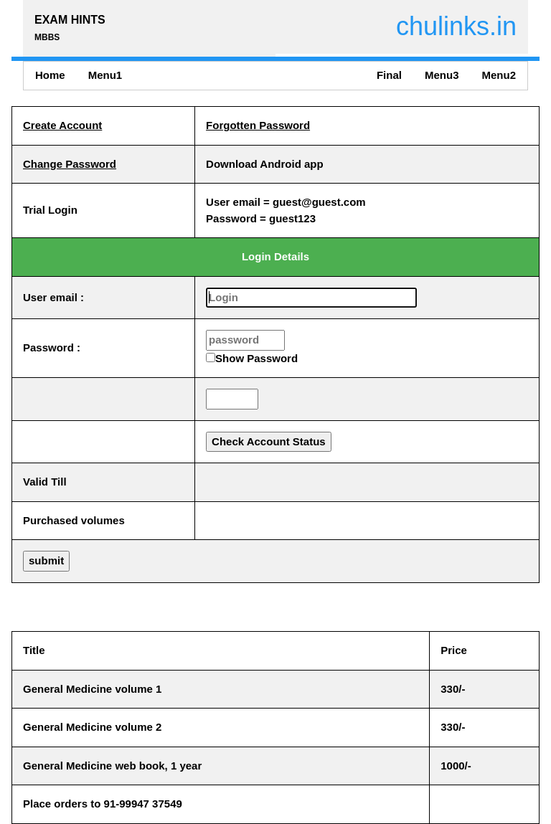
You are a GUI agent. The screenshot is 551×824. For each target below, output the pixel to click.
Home (50, 75)
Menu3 (442, 75)
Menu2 (498, 75)
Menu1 (105, 75)
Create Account (62, 125)
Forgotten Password (258, 125)
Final (389, 75)
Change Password (69, 164)
